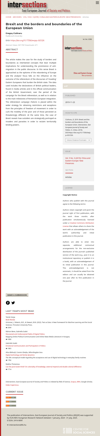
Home (8, 17)
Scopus (73, 382)
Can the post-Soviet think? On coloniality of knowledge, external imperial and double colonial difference (44, 367)
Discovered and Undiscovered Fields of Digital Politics (25, 334)
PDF (66, 86)
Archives (17, 17)
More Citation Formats (76, 140)
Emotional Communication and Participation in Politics (26, 346)
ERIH (78, 382)
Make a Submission (17, 295)
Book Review (10, 320)
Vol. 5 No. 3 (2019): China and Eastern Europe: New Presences (52, 17)
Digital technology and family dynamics (20, 355)
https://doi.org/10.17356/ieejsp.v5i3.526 (27, 40)
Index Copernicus (12, 385)
